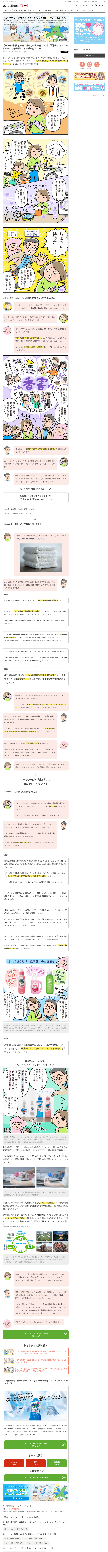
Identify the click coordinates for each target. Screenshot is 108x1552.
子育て (65, 1)
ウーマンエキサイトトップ (84, 5)
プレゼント (94, 1)
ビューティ (79, 1)
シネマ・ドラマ (80, 10)
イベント (55, 10)
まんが (85, 1)
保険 (25, 10)
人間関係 (48, 10)
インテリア (32, 10)
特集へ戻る (63, 40)
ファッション (69, 10)
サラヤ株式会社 (13, 1509)
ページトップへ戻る (89, 95)
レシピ (74, 1)
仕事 (15, 10)
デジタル (90, 10)
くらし (69, 1)
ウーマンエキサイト (18, 51)
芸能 (61, 10)
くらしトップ (8, 10)
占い (89, 1)
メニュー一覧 (102, 1)
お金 (20, 10)
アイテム (40, 10)
